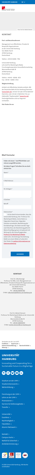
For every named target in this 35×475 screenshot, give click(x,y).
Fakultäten (6, 424)
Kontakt (5, 434)
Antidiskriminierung (9, 444)
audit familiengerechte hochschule (4, 455)
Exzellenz (5, 417)
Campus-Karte (7, 437)
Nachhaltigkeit (7, 420)
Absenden (20, 254)
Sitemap (4, 347)
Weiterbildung (7, 387)
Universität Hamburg (9, 2)
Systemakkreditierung (25, 453)
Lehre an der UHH (8, 397)
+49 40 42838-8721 (19, 323)
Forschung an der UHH (10, 394)
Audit (10, 453)
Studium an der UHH (10, 381)
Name (6, 172)
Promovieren (7, 401)
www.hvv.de (24, 96)
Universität (6, 414)
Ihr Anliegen (7, 189)
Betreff (6, 204)
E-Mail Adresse (8, 181)
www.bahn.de (6, 92)
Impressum (14, 344)
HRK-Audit (17, 454)
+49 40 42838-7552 (19, 291)
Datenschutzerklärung (9, 346)
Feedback (5, 344)
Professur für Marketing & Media (14, 235)
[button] (23, 2)
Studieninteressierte (10, 384)
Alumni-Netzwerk (9, 427)
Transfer (5, 407)
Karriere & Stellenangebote (12, 404)
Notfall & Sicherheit (9, 440)
